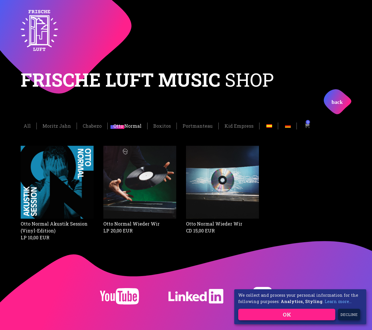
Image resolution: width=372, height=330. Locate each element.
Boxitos (162, 125)
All (27, 125)
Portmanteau (198, 125)
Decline (349, 314)
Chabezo (92, 125)
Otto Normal (127, 125)
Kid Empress (238, 125)
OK (287, 314)
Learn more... (338, 301)
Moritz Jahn (56, 125)
